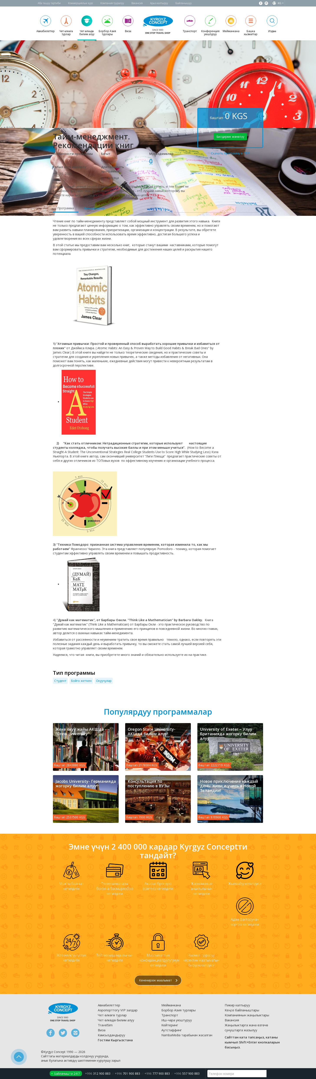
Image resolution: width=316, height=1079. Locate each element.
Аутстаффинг (171, 1030)
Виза (101, 1030)
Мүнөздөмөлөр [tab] (94, 208)
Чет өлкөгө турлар (112, 1015)
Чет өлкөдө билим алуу (116, 1020)
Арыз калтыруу (159, 3)
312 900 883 (97, 1073)
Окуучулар (103, 681)
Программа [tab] (65, 208)
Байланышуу (183, 3)
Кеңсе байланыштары (242, 1010)
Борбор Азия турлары (178, 1010)
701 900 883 (127, 1073)
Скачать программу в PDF (230, 153)
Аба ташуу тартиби (49, 3)
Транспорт (169, 1015)
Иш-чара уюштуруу (176, 1020)
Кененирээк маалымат (158, 980)
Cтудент (60, 681)
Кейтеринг (169, 1025)
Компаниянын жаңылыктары (247, 1015)
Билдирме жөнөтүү (230, 136)
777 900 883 (157, 1073)
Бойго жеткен (81, 681)
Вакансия (137, 3)
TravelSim (105, 1025)
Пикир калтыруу (237, 1005)
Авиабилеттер (109, 1005)
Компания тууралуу (112, 3)
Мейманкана (171, 1005)
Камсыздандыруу (111, 1035)
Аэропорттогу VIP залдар (118, 1010)
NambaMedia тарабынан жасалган (186, 1035)
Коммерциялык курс (80, 3)
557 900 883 (187, 1073)
